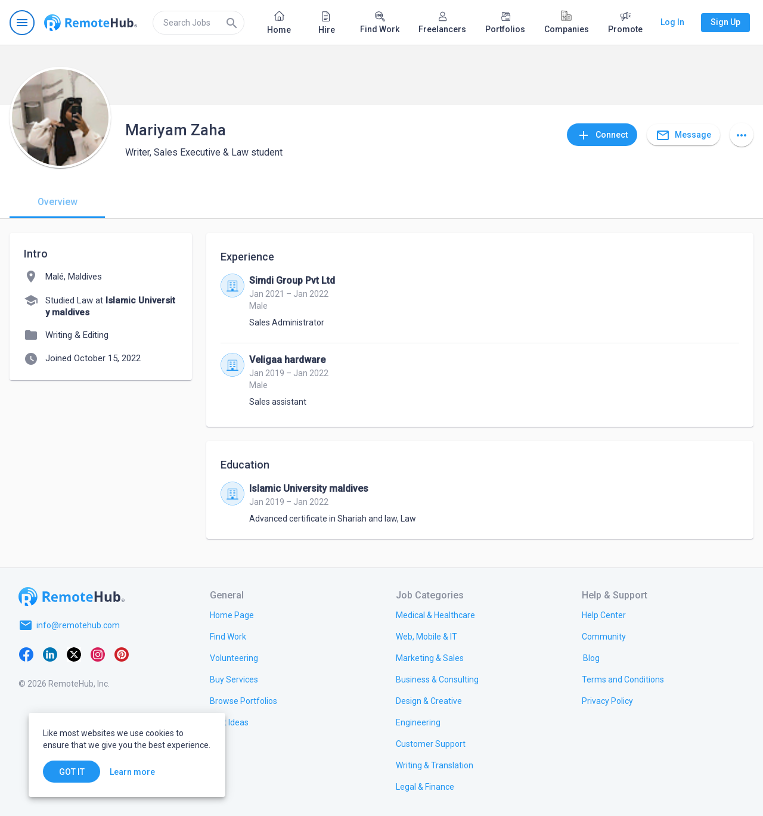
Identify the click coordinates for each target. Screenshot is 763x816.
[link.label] (603, 614)
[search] (198, 22)
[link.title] (231, 614)
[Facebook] (26, 654)
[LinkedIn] (50, 654)
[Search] (232, 23)
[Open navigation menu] (22, 22)
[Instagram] (98, 654)
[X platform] (74, 654)
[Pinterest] (122, 654)
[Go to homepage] (90, 22)
